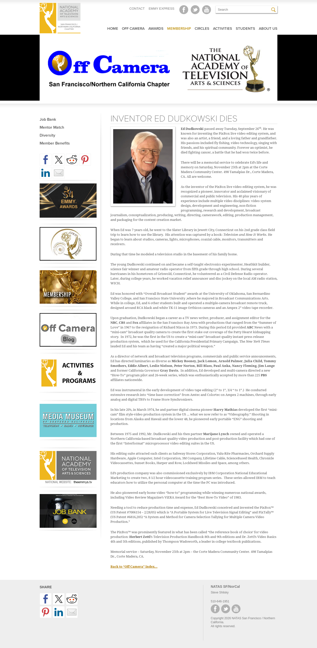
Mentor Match (52, 127)
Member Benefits (55, 143)
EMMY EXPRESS (161, 8)
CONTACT (137, 8)
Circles (202, 28)
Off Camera (133, 28)
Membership (179, 28)
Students (245, 28)
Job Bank (48, 119)
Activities (222, 28)
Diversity (47, 135)
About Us (268, 28)
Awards (155, 28)
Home (112, 28)
